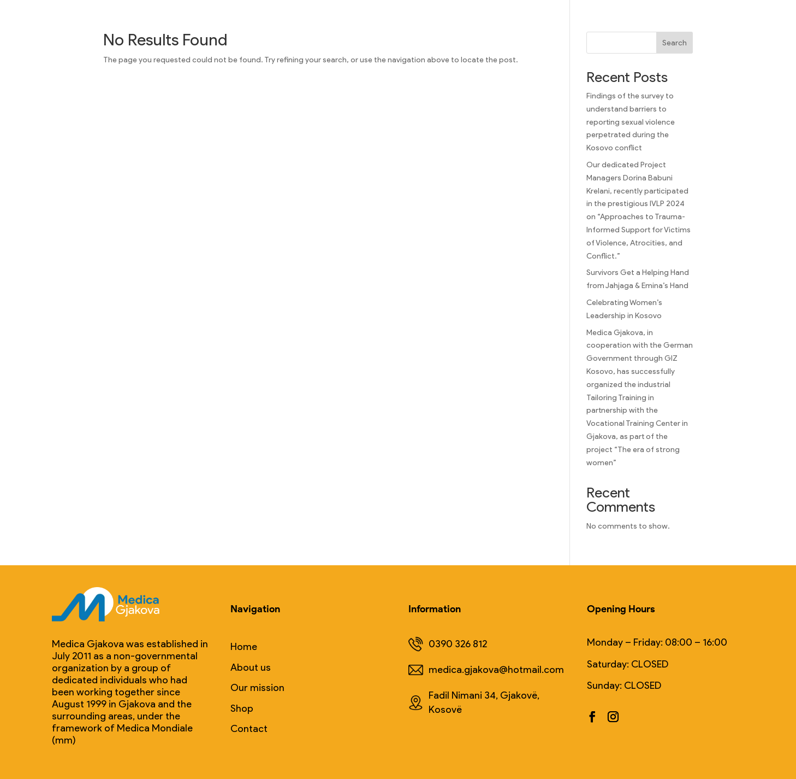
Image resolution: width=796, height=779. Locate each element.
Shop (241, 708)
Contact (249, 729)
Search (674, 43)
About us (250, 667)
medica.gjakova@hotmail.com (486, 670)
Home (243, 647)
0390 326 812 (447, 644)
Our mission (257, 688)
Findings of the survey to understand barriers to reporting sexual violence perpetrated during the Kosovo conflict (630, 122)
